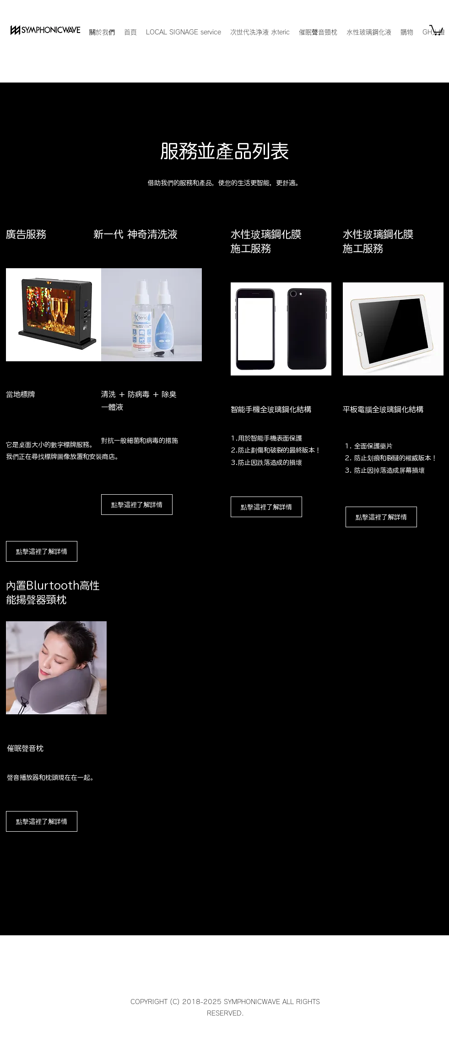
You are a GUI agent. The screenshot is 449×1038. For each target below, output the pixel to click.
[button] (436, 29)
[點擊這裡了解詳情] (41, 821)
